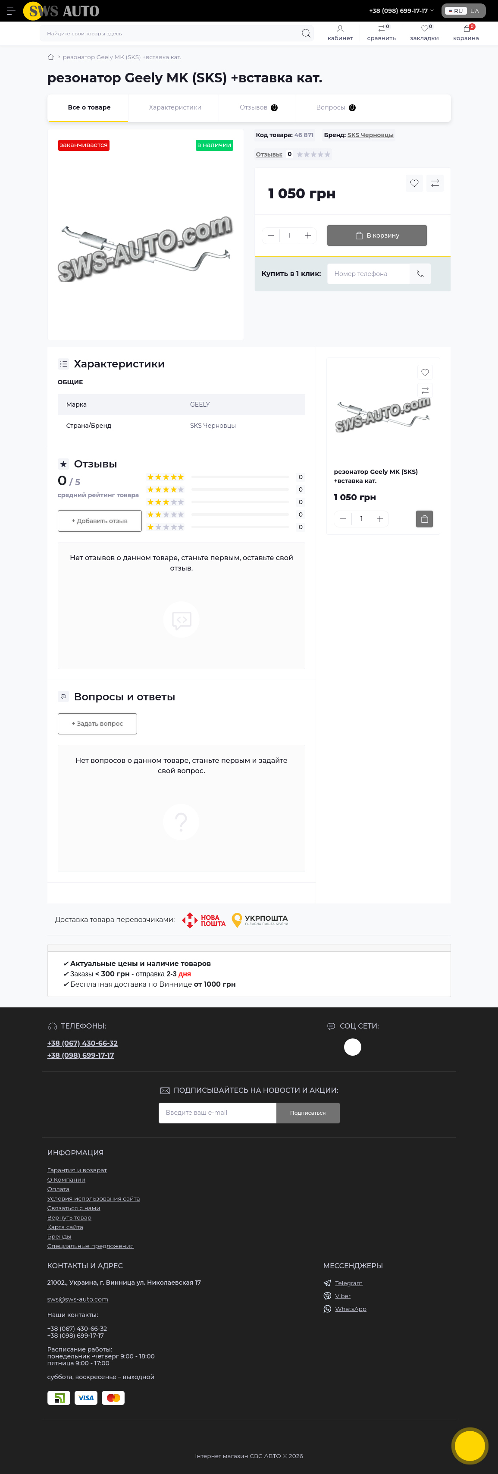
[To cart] (424, 519)
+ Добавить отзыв (100, 521)
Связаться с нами (73, 1207)
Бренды (59, 1236)
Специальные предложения (90, 1245)
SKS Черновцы (371, 135)
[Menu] (11, 10)
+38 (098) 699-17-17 (80, 1055)
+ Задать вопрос (97, 724)
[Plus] (307, 235)
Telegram (349, 1283)
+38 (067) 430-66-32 (82, 1043)
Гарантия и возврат (77, 1170)
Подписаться (308, 1113)
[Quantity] (289, 235)
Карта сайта (65, 1226)
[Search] (306, 33)
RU (456, 10)
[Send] (420, 273)
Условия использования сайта (93, 1198)
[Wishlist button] (414, 183)
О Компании (66, 1179)
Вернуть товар (69, 1217)
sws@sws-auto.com (78, 1299)
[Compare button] (435, 183)
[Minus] (270, 235)
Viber (343, 1295)
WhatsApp (350, 1308)
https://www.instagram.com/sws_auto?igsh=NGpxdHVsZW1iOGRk (352, 1047)
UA (474, 10)
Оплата (58, 1188)
